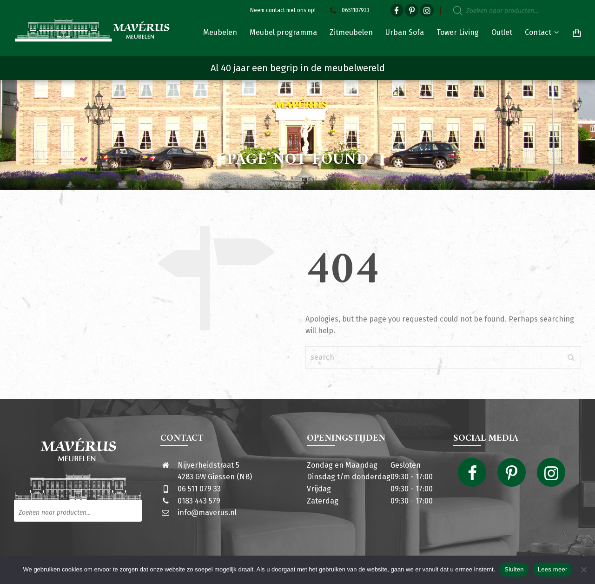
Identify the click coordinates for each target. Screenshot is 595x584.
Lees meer (553, 569)
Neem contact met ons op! (283, 10)
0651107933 (349, 10)
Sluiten (514, 569)
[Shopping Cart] (575, 32)
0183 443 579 (199, 501)
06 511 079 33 (199, 488)
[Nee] (583, 569)
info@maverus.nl (207, 512)
